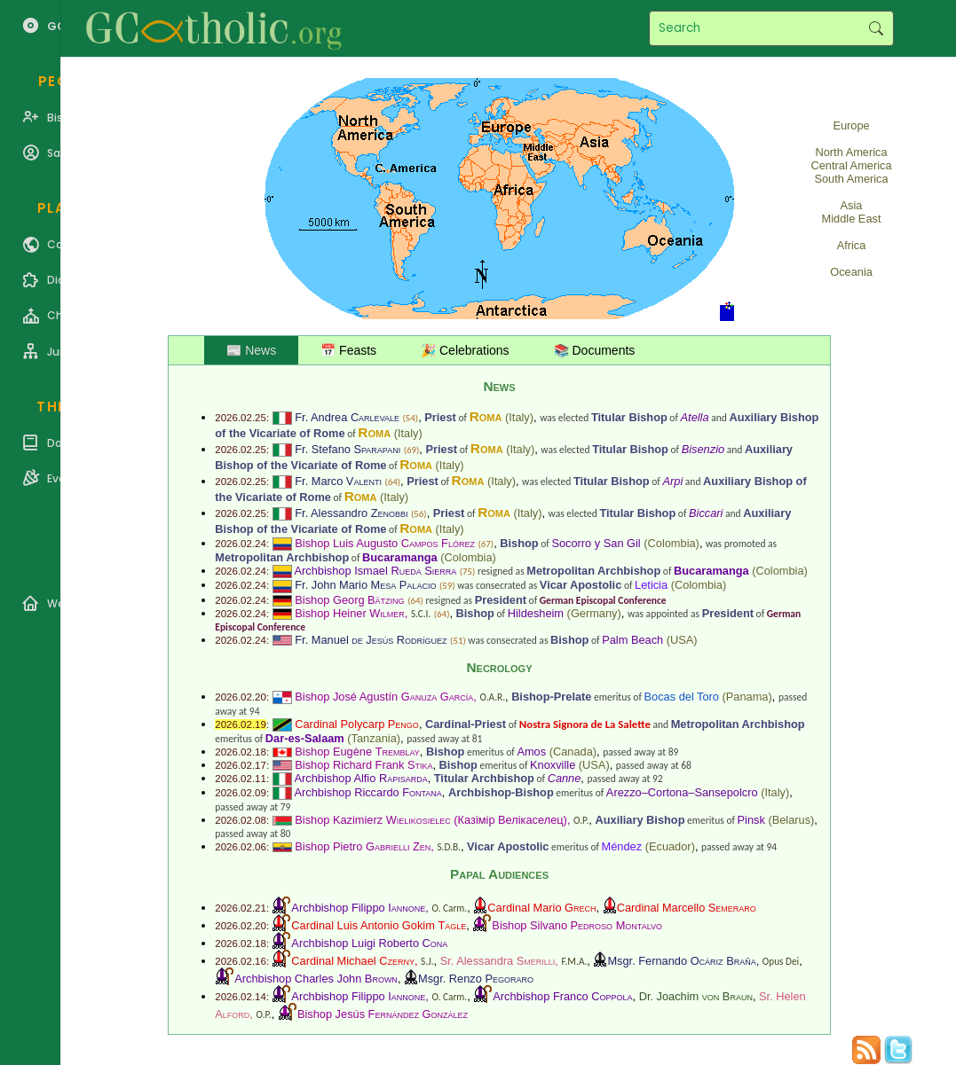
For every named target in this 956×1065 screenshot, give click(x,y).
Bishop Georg (349, 600)
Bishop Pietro (363, 846)
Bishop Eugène (357, 751)
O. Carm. (449, 908)
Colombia (672, 543)
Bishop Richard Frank (363, 764)
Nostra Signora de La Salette (585, 724)
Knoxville (552, 764)
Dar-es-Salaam (304, 738)
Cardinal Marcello (686, 907)
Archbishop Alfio (361, 778)
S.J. (427, 961)
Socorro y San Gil (595, 543)
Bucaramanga (400, 557)
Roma (486, 416)
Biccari (706, 513)
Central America (851, 165)
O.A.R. (492, 697)
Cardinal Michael (353, 960)
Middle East (851, 218)
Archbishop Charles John (316, 978)
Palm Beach (632, 639)
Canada (573, 751)
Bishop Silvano (577, 925)
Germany (594, 613)
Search (875, 28)
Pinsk (751, 819)
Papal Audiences (499, 873)
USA (681, 639)
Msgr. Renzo (475, 978)
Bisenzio (703, 449)
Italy (519, 417)
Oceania (851, 271)
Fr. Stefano (347, 449)
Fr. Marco (338, 481)
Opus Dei (780, 961)
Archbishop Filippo (358, 907)
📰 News (251, 350)
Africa (851, 245)
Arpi (672, 481)
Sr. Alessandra (498, 960)
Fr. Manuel (370, 639)
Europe (851, 125)
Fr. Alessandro (351, 513)
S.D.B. (448, 847)
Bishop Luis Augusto (385, 543)
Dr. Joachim (696, 996)
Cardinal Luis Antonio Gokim (378, 925)
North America (851, 152)
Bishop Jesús (382, 1014)
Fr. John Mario (365, 584)
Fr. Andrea (347, 417)
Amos (531, 751)
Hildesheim (536, 613)
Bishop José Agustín (384, 696)
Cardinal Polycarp (357, 724)
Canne (564, 778)
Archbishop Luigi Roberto (369, 943)
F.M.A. (574, 961)
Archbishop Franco (562, 996)
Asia (852, 205)
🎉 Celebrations (465, 350)
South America (851, 178)
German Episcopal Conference (603, 600)
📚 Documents (595, 350)
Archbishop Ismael (376, 570)
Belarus (791, 819)
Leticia (651, 584)
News (499, 386)
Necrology (499, 667)
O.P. (581, 820)
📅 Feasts (348, 350)
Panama (747, 696)
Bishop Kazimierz (373, 819)
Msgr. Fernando (681, 960)
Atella (695, 417)
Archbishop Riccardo (368, 792)
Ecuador (670, 846)
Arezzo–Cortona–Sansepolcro (682, 792)
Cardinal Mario (541, 907)
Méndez (622, 846)
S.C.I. (421, 613)
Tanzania (374, 738)
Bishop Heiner (350, 613)
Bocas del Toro (681, 696)
